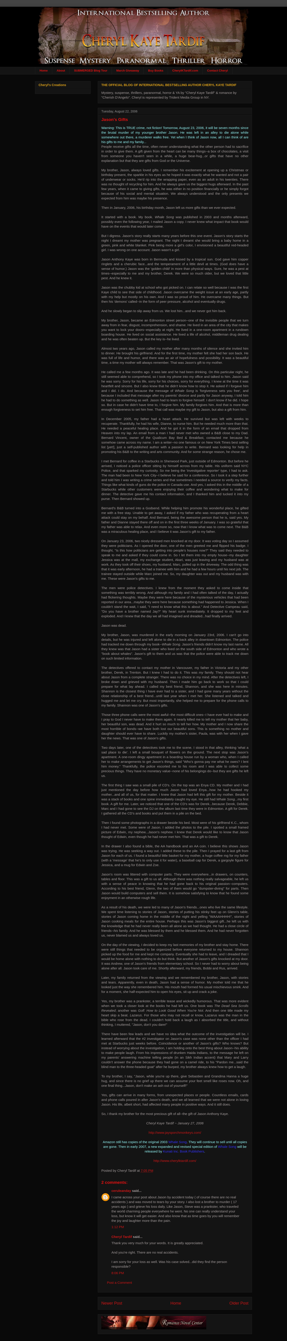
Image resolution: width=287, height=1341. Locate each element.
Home (44, 70)
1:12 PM (117, 1227)
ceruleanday (121, 1191)
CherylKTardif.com (185, 70)
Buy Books (155, 70)
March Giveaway (127, 70)
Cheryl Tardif (121, 1237)
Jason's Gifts (114, 119)
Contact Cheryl (217, 70)
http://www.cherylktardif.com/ (175, 1161)
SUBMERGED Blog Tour (90, 70)
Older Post (238, 1303)
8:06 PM (117, 1273)
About (61, 70)
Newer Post (111, 1303)
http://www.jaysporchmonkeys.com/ (175, 1132)
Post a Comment (119, 1282)
